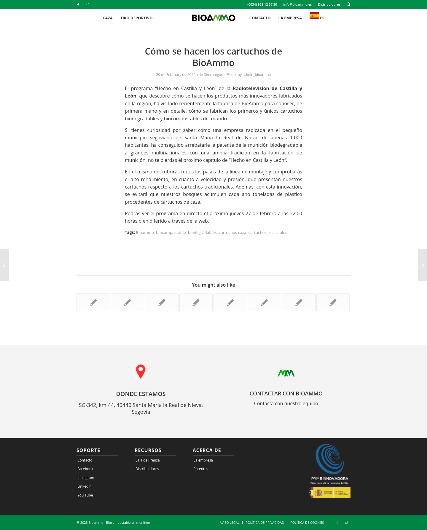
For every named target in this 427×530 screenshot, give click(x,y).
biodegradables (202, 232)
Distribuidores (329, 4)
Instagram (85, 477)
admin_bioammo (257, 74)
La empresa (203, 460)
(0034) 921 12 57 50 (262, 4)
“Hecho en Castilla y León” (185, 88)
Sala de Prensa (148, 460)
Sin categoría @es (218, 74)
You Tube (85, 495)
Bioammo (145, 232)
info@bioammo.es (297, 4)
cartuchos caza (232, 232)
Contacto (84, 460)
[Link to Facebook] (78, 4)
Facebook (85, 468)
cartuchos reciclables (267, 232)
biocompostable (171, 232)
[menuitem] (262, 4)
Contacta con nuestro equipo (286, 403)
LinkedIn (84, 486)
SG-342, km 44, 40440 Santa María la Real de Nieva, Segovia (141, 408)
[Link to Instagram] (87, 4)
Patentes (201, 468)
